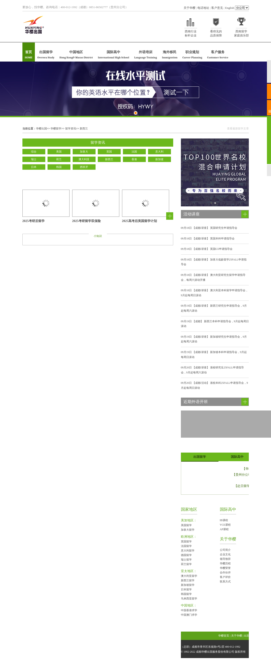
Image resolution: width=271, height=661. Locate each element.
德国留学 (186, 555)
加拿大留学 (187, 529)
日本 (33, 167)
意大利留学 (187, 550)
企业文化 (225, 554)
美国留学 (186, 525)
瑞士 (33, 159)
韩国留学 (186, 594)
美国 (59, 151)
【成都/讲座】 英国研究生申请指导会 (209, 227)
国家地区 (189, 509)
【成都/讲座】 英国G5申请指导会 (207, 249)
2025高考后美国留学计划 (139, 221)
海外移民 (169, 55)
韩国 (59, 167)
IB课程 (224, 520)
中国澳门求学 (189, 614)
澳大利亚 (84, 159)
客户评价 (225, 577)
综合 (33, 151)
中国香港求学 (189, 610)
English (229, 8)
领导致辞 (225, 559)
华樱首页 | (224, 635)
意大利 (159, 151)
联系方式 (225, 581)
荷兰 (59, 159)
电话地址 (203, 8)
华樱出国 (41, 128)
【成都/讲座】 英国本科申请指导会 (208, 238)
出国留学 (46, 55)
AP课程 (224, 529)
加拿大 (84, 151)
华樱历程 (225, 563)
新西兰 (84, 128)
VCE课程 (225, 524)
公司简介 (225, 549)
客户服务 (217, 55)
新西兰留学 (187, 580)
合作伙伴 (225, 572)
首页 (28, 55)
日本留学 (186, 589)
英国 (109, 151)
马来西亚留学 (189, 598)
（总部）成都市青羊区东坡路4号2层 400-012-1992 (210, 646)
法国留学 (186, 546)
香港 (134, 159)
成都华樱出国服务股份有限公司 (215, 651)
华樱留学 (55, 128)
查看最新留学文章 (238, 128)
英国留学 (186, 541)
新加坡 (159, 159)
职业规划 (192, 55)
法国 (134, 151)
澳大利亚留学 (189, 575)
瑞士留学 (186, 559)
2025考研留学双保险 (86, 221)
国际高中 (113, 55)
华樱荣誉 (225, 568)
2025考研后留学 (33, 221)
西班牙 (84, 167)
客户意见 (217, 8)
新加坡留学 (187, 585)
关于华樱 (189, 8)
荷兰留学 (186, 564)
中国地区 (76, 55)
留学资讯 (70, 128)
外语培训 (145, 55)
